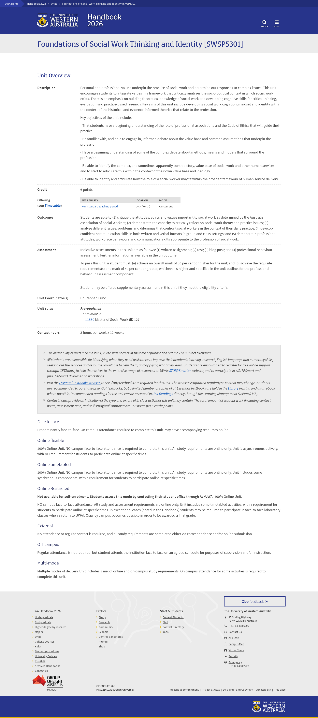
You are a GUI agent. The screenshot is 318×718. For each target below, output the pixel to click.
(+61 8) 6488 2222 (239, 666)
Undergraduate (44, 617)
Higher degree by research (50, 627)
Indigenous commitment (184, 689)
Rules (38, 646)
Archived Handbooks (47, 666)
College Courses (44, 641)
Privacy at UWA (211, 689)
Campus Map (236, 644)
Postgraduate (43, 622)
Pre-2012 (40, 661)
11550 (89, 319)
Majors (39, 632)
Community (106, 627)
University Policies (46, 656)
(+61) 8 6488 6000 (239, 626)
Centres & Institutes (111, 637)
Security (233, 656)
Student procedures (47, 651)
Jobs (166, 632)
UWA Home (11, 3)
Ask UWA (234, 638)
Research (104, 622)
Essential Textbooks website (80, 382)
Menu (277, 23)
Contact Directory (173, 627)
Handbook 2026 (36, 3)
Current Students (173, 617)
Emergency (235, 662)
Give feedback (253, 601)
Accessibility (263, 689)
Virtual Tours (236, 650)
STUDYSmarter (180, 370)
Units (54, 3)
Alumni (103, 641)
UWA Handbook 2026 (46, 611)
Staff (165, 622)
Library (233, 388)
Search (264, 23)
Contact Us (235, 632)
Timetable (53, 205)
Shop (102, 646)
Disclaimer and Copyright (238, 689)
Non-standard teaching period (100, 206)
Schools (103, 632)
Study (102, 617)
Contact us (41, 671)
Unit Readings (162, 393)
